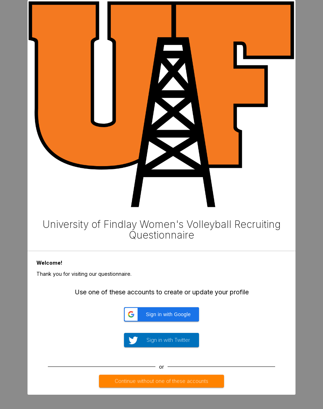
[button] (161, 314)
